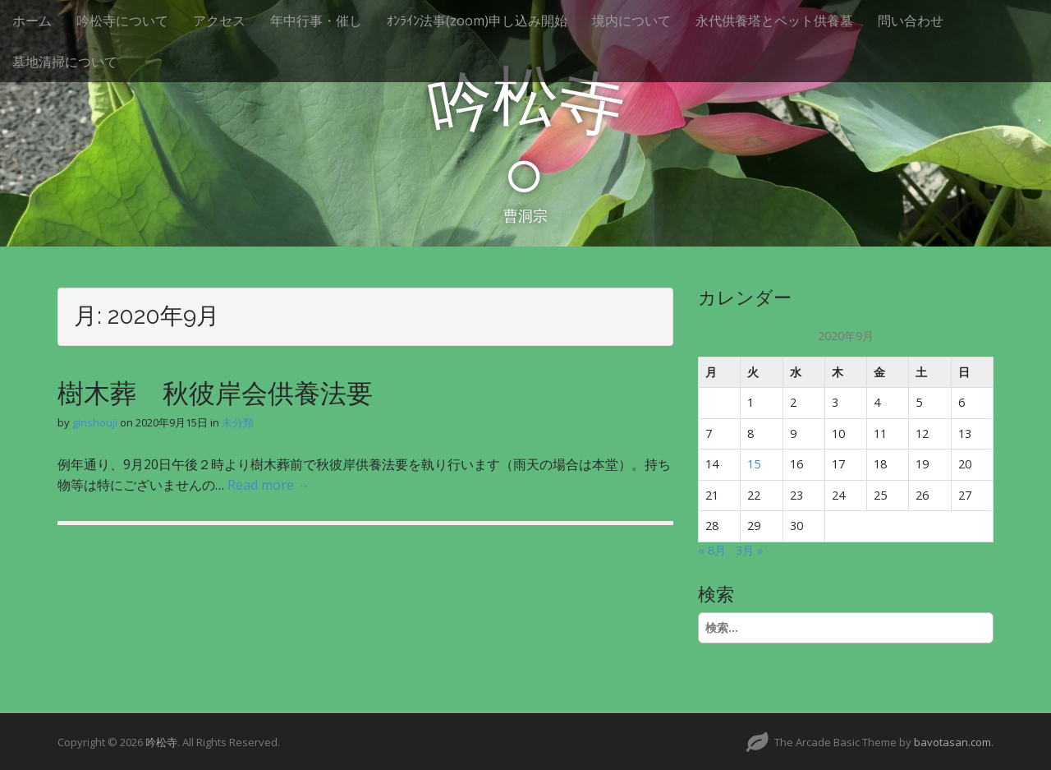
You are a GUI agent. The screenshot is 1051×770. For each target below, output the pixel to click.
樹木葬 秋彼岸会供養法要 (215, 393)
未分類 (238, 422)
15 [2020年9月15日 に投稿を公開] (753, 464)
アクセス (219, 21)
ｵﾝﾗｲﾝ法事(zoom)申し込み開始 (477, 21)
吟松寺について (122, 21)
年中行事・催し (316, 21)
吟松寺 (161, 742)
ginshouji (94, 422)
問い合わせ (910, 21)
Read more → (268, 485)
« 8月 (712, 550)
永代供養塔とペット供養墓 (774, 21)
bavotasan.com (952, 742)
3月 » (750, 550)
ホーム (32, 21)
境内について (631, 21)
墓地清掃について (64, 62)
